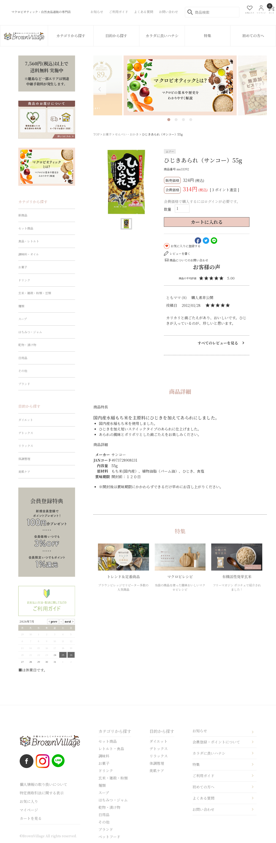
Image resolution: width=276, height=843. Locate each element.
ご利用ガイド (203, 775)
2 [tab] (176, 119)
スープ (22, 319)
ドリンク (24, 280)
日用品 (22, 358)
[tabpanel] (180, 85)
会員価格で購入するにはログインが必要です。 (202, 201)
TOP (96, 134)
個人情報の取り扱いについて (43, 784)
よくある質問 (203, 798)
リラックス (25, 446)
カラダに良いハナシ (162, 35)
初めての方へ (253, 35)
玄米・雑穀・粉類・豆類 (34, 293)
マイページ (29, 809)
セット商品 (25, 228)
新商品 (22, 215)
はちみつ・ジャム (30, 332)
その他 (22, 371)
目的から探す (116, 35)
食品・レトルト (28, 241)
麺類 (21, 306)
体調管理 (24, 459)
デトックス (25, 433)
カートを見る (31, 818)
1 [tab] (168, 119)
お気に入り (29, 801)
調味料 (103, 756)
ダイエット (25, 420)
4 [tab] (190, 119)
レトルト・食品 (111, 748)
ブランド (24, 384)
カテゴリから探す (70, 35)
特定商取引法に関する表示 (42, 793)
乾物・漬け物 (27, 345)
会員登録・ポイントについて (216, 742)
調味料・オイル (28, 254)
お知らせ (199, 730)
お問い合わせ (203, 809)
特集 (207, 35)
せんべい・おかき (127, 134)
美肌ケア (24, 471)
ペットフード (109, 836)
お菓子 (107, 134)
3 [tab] (183, 119)
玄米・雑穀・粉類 (113, 778)
